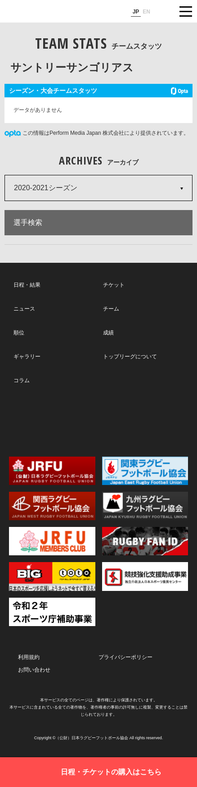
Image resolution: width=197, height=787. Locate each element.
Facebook (98, 421)
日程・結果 (26, 285)
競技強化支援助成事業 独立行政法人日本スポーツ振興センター (145, 576)
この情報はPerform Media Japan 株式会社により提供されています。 (105, 133)
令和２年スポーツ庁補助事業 (52, 612)
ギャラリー (26, 356)
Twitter (41, 420)
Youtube (154, 421)
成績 (108, 332)
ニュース (24, 309)
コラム (21, 380)
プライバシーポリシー (125, 657)
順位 (18, 332)
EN (146, 12)
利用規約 (29, 657)
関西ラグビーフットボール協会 (52, 506)
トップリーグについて (130, 356)
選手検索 (27, 222)
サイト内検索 (163, 11)
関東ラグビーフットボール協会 (145, 471)
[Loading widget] (98, 103)
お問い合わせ (34, 670)
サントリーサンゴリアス (72, 67)
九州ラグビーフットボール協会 (145, 506)
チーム (111, 309)
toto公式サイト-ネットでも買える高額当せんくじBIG (52, 576)
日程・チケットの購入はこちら (111, 772)
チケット (114, 285)
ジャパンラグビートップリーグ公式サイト (33, 12)
